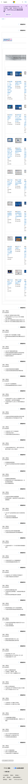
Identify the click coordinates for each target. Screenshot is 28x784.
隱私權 (8, 777)
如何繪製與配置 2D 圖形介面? (18, 83)
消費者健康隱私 (16, 777)
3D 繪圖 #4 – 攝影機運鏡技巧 (18, 281)
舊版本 (11, 775)
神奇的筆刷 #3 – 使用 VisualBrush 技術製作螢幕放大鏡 (18, 118)
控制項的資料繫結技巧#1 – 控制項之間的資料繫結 (18, 215)
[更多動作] (25, 19)
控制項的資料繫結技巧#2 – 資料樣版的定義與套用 (26, 218)
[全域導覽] (1, 2)
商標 (10, 779)
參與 (4, 777)
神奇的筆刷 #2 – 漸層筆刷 (9, 117)
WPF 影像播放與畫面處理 (9, 214)
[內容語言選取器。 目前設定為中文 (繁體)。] (7, 768)
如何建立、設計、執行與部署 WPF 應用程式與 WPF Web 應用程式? (9, 88)
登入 (26, 2)
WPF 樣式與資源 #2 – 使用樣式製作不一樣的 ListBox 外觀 (9, 152)
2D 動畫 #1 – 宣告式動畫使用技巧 (9, 183)
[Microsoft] (14, 2)
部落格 (16, 775)
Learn (3, 19)
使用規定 (5, 779)
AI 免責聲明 (5, 775)
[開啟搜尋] (22, 2)
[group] (14, 168)
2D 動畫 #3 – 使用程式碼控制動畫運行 (26, 184)
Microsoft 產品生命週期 (13, 10)
